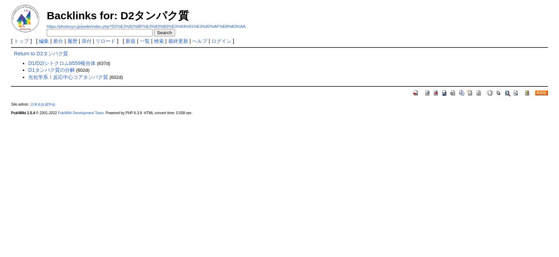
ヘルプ (199, 41)
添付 (87, 41)
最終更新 (178, 41)
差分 (58, 41)
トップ (21, 41)
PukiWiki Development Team (81, 113)
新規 (130, 41)
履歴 (72, 41)
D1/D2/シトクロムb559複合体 (62, 63)
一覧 (145, 41)
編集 (44, 41)
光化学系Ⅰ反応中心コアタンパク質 (68, 77)
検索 (159, 41)
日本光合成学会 (42, 104)
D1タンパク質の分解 (51, 70)
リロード (106, 41)
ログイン (221, 41)
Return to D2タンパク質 (41, 53)
